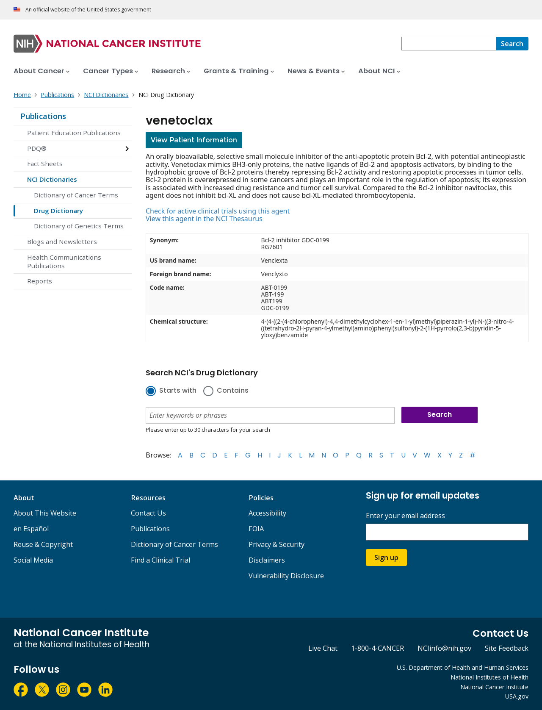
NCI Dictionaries (52, 179)
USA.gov (516, 696)
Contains (233, 391)
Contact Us (148, 513)
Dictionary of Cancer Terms (76, 195)
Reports (39, 281)
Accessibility (267, 513)
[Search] (512, 43)
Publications (43, 116)
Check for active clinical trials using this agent (218, 211)
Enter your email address (405, 515)
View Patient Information (194, 140)
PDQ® (37, 148)
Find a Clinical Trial (160, 560)
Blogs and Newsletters (62, 241)
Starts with (177, 391)
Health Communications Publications (64, 261)
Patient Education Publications (74, 132)
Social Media (33, 560)
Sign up (386, 557)
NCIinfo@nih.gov (444, 648)
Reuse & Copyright (43, 544)
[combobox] (448, 43)
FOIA (256, 528)
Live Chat (322, 648)
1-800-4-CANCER (377, 648)
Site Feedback (506, 648)
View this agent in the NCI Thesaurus (204, 218)
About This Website (45, 513)
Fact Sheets (45, 163)
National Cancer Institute (494, 687)
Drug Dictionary (58, 210)
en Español (31, 528)
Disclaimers (267, 560)
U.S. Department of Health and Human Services (462, 667)
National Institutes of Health (489, 677)
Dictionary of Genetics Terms (79, 226)
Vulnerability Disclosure (286, 575)
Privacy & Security (276, 544)
